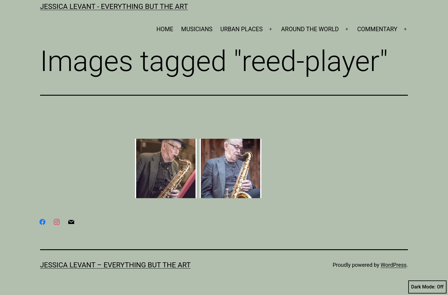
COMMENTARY (377, 29)
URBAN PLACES (241, 29)
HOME (164, 29)
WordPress (393, 265)
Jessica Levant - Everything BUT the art (114, 6)
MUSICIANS (197, 29)
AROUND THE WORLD (310, 29)
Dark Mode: (427, 287)
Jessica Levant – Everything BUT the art (115, 265)
